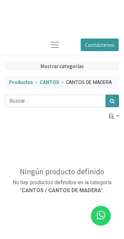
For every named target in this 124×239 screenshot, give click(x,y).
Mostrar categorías (62, 66)
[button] (114, 116)
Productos (21, 82)
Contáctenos (99, 44)
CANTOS (49, 82)
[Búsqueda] (112, 101)
